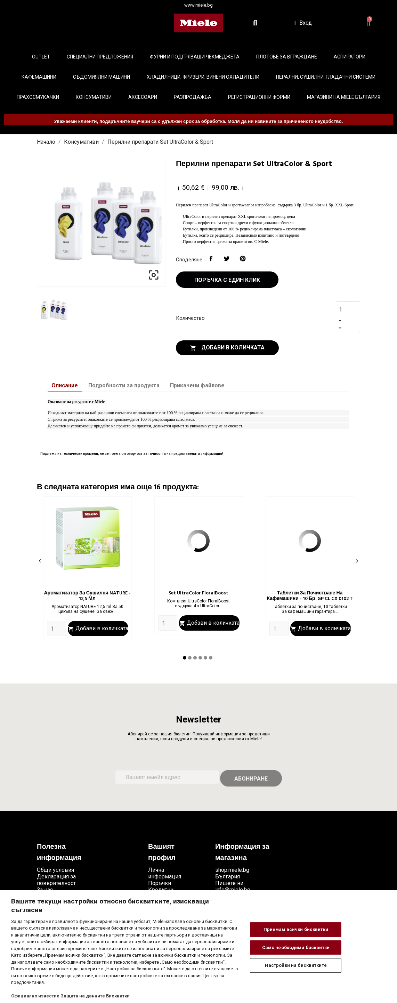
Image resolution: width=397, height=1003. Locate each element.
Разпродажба (192, 97)
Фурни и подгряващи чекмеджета (195, 57)
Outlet (41, 57)
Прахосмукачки (38, 97)
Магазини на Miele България (343, 97)
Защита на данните (82, 995)
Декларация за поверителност (56, 879)
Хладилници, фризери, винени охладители (203, 77)
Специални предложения (100, 57)
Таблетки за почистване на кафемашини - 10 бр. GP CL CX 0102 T (310, 596)
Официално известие (35, 995)
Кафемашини (39, 77)
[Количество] (344, 309)
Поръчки (159, 883)
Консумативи (94, 97)
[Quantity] (56, 628)
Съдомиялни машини (101, 77)
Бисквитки (118, 995)
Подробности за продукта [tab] (124, 385)
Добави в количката (227, 347)
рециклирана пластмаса (261, 229)
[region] (198, 946)
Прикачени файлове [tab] (197, 385)
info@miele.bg (232, 889)
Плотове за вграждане (286, 57)
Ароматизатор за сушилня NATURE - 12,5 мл (87, 596)
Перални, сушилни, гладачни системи (325, 77)
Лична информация (164, 873)
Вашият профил (162, 853)
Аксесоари (142, 97)
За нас (45, 889)
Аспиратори (349, 57)
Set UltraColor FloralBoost (198, 593)
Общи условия (55, 870)
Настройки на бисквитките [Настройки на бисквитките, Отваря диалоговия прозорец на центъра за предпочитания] (296, 965)
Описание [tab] (64, 385)
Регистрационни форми (259, 97)
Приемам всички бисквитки (296, 929)
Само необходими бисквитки (296, 947)
